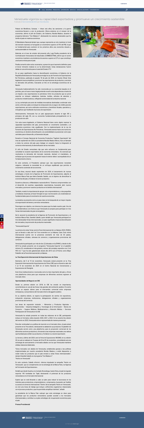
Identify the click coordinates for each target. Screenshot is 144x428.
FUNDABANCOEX (94, 10)
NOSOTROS (49, 10)
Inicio (42, 10)
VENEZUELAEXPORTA (83, 10)
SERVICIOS (73, 10)
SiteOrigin (76, 424)
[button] (126, 9)
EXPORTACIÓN (65, 10)
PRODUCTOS (56, 10)
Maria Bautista (44, 22)
